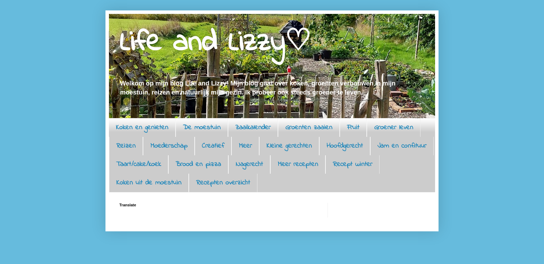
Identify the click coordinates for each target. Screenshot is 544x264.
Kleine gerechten (289, 146)
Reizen (126, 146)
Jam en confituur (401, 146)
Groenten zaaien (308, 128)
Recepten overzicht (223, 183)
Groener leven (393, 128)
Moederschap (168, 146)
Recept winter (352, 164)
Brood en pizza (198, 164)
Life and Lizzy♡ (215, 43)
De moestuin (202, 128)
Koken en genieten (142, 128)
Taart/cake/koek (138, 164)
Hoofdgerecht (344, 146)
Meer (245, 146)
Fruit (353, 128)
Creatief (213, 146)
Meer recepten (298, 164)
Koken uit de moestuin (148, 183)
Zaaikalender (253, 128)
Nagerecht (249, 164)
